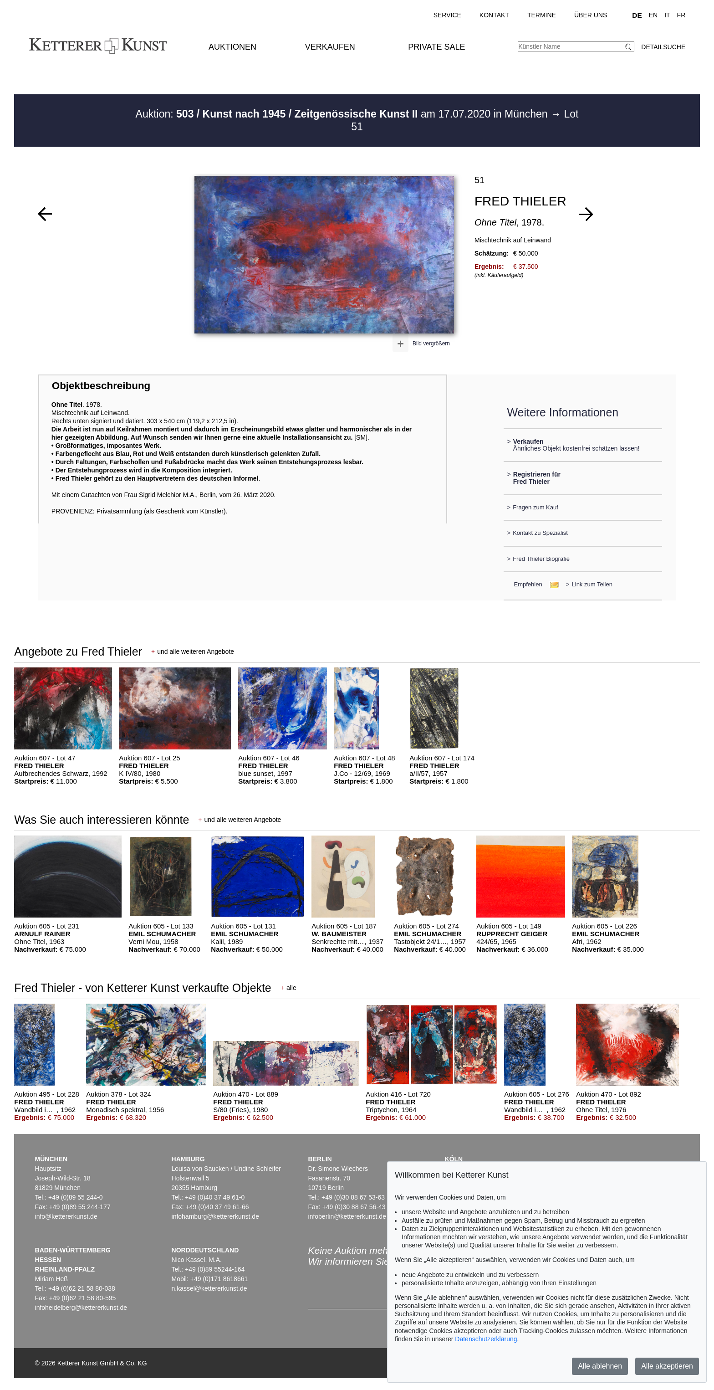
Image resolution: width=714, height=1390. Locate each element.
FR (681, 15)
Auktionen (232, 46)
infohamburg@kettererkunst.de (215, 1216)
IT (667, 15)
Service (447, 15)
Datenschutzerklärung (486, 1339)
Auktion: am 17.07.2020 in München (343, 114)
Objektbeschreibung (101, 385)
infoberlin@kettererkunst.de (347, 1216)
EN (653, 15)
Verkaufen (330, 46)
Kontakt (494, 15)
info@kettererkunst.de (66, 1216)
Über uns (590, 15)
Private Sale (436, 46)
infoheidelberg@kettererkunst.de (81, 1307)
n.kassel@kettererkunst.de (209, 1288)
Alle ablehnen (600, 1366)
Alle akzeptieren (667, 1366)
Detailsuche (663, 47)
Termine (541, 15)
